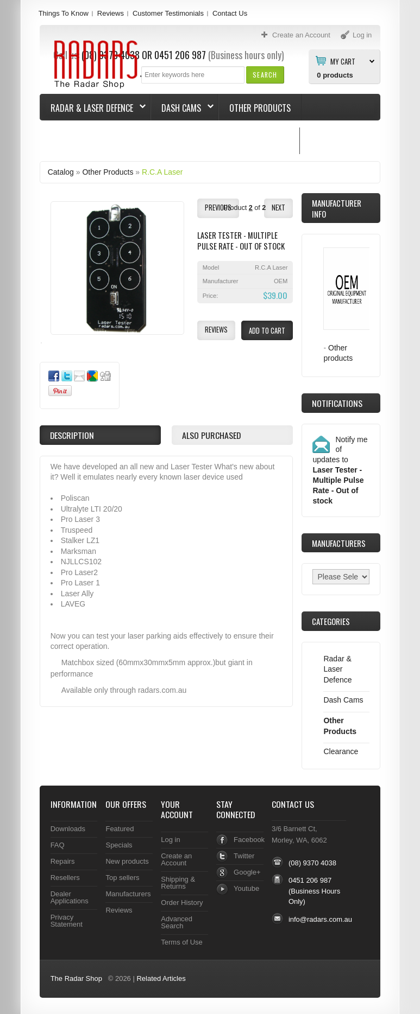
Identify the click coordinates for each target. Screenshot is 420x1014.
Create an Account (176, 859)
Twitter (244, 856)
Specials (118, 845)
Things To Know (64, 13)
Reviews (110, 13)
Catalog (61, 172)
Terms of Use (181, 942)
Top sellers (122, 877)
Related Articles (160, 978)
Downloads (68, 829)
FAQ (58, 845)
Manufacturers (128, 894)
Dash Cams (182, 107)
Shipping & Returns (178, 882)
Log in (170, 840)
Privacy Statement (67, 920)
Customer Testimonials (168, 13)
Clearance (340, 751)
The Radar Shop (76, 978)
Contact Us (229, 13)
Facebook (249, 840)
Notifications (337, 403)
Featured (119, 829)
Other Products (260, 107)
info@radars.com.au (320, 919)
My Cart (342, 60)
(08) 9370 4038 (312, 863)
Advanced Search (176, 922)
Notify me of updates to (339, 470)
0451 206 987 (310, 880)
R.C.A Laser (162, 172)
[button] (265, 74)
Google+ (247, 872)
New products (126, 861)
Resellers (65, 877)
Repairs (63, 861)
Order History (182, 902)
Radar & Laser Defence (93, 107)
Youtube (246, 888)
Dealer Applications (70, 897)
